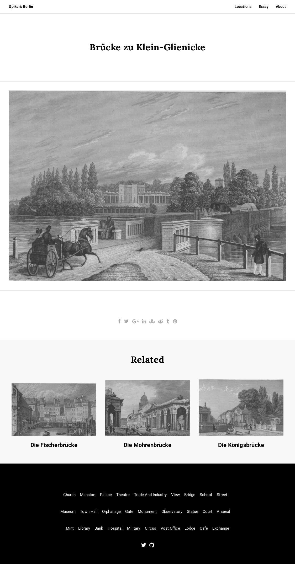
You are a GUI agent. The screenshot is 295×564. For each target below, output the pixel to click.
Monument (147, 511)
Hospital (115, 528)
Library (84, 528)
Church (69, 494)
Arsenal (223, 511)
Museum (68, 511)
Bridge (189, 494)
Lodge (190, 528)
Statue (192, 511)
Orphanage (111, 511)
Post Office (170, 528)
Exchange (220, 528)
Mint (70, 528)
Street (222, 494)
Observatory (171, 511)
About (281, 6)
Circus (150, 528)
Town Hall (89, 511)
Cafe (204, 528)
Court (207, 511)
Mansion (87, 494)
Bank (98, 528)
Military (133, 528)
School (206, 494)
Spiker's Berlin (21, 6)
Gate (129, 511)
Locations (243, 6)
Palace (106, 494)
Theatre (123, 494)
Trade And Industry (150, 494)
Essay (264, 6)
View (175, 494)
